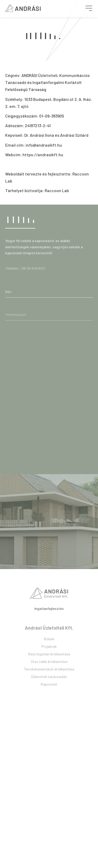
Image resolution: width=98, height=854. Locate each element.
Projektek (49, 655)
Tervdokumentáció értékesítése (49, 678)
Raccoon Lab (57, 190)
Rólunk (49, 648)
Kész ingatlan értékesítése (49, 663)
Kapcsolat (49, 693)
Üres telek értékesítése (49, 670)
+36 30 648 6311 (32, 271)
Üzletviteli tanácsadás (49, 685)
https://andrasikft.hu (42, 154)
